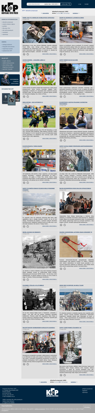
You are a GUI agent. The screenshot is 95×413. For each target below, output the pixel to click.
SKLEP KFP (5, 58)
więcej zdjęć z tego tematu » (49, 54)
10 (67, 13)
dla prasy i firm (6, 28)
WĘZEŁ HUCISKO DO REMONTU (31, 232)
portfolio (5, 26)
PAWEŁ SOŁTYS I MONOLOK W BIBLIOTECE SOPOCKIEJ (38, 17)
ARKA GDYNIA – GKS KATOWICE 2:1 (33, 102)
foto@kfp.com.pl (10, 396)
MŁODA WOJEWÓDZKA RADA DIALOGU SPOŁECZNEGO (75, 188)
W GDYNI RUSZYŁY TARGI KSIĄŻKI (32, 146)
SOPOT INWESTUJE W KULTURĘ (69, 60)
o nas (79, 4)
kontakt (86, 4)
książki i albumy (7, 61)
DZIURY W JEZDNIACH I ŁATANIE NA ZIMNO (72, 17)
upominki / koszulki (7, 69)
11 (68, 13)
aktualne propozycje (8, 22)
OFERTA (4, 42)
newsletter (5, 32)
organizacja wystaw (8, 48)
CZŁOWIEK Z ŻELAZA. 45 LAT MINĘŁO (33, 285)
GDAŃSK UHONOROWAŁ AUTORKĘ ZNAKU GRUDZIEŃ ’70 (76, 232)
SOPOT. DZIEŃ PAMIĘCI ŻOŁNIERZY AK (70, 327)
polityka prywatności (87, 388)
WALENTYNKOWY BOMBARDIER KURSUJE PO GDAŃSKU (39, 327)
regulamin (84, 390)
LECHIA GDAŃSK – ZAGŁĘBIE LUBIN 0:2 (34, 60)
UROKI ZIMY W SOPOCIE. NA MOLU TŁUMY (72, 285)
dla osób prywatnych (8, 30)
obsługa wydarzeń (7, 44)
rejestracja (5, 34)
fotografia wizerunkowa (8, 46)
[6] (61, 13)
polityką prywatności (40, 409)
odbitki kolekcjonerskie (8, 63)
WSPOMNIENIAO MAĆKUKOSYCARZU (14, 81)
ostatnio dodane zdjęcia (9, 24)
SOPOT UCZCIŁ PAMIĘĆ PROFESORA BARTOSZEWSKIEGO (76, 146)
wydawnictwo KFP (7, 50)
